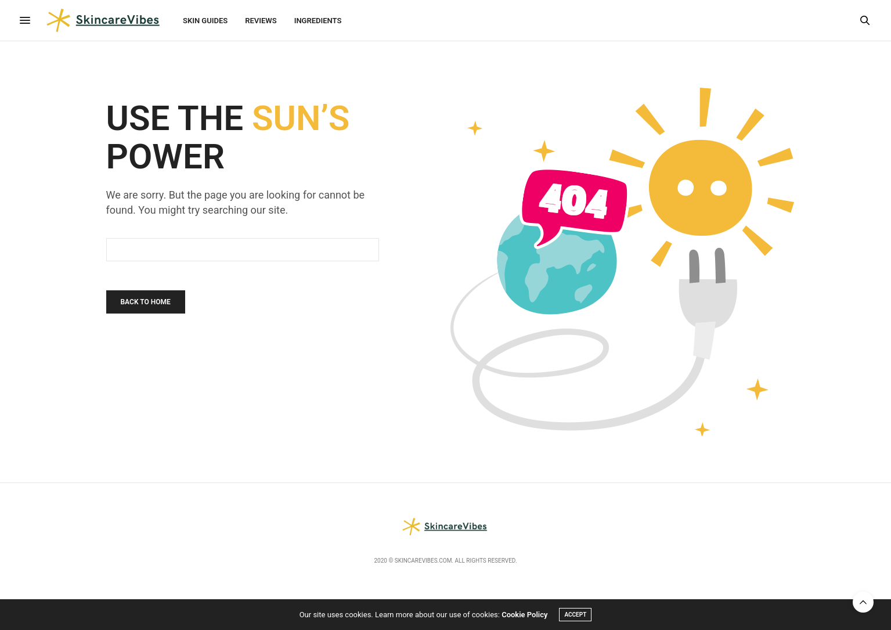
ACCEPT (575, 614)
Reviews (260, 20)
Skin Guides (205, 20)
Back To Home (146, 302)
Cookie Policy (524, 614)
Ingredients (318, 20)
